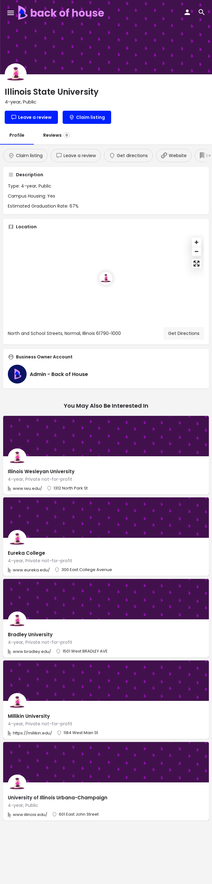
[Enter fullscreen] (196, 263)
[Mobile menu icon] (10, 13)
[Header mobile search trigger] (202, 12)
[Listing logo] (16, 74)
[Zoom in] (196, 242)
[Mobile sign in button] (187, 12)
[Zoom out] (196, 251)
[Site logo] (62, 12)
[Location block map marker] (105, 278)
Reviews (56, 135)
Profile (16, 135)
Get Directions (183, 333)
